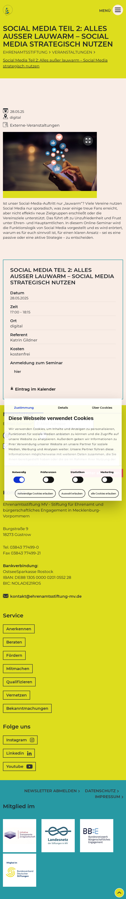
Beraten (14, 642)
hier (17, 372)
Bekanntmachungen (27, 708)
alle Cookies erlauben (103, 493)
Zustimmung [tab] (24, 407)
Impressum (107, 796)
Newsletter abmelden (50, 791)
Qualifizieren (19, 682)
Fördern (14, 655)
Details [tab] (63, 407)
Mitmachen (17, 668)
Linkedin (19, 753)
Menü (111, 10)
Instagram (20, 740)
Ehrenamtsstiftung (25, 52)
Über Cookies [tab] (102, 407)
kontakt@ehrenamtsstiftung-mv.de (46, 596)
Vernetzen (16, 695)
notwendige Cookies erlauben (35, 493)
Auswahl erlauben (72, 493)
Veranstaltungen (72, 52)
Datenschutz (100, 791)
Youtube (19, 766)
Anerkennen (18, 629)
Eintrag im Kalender (35, 389)
